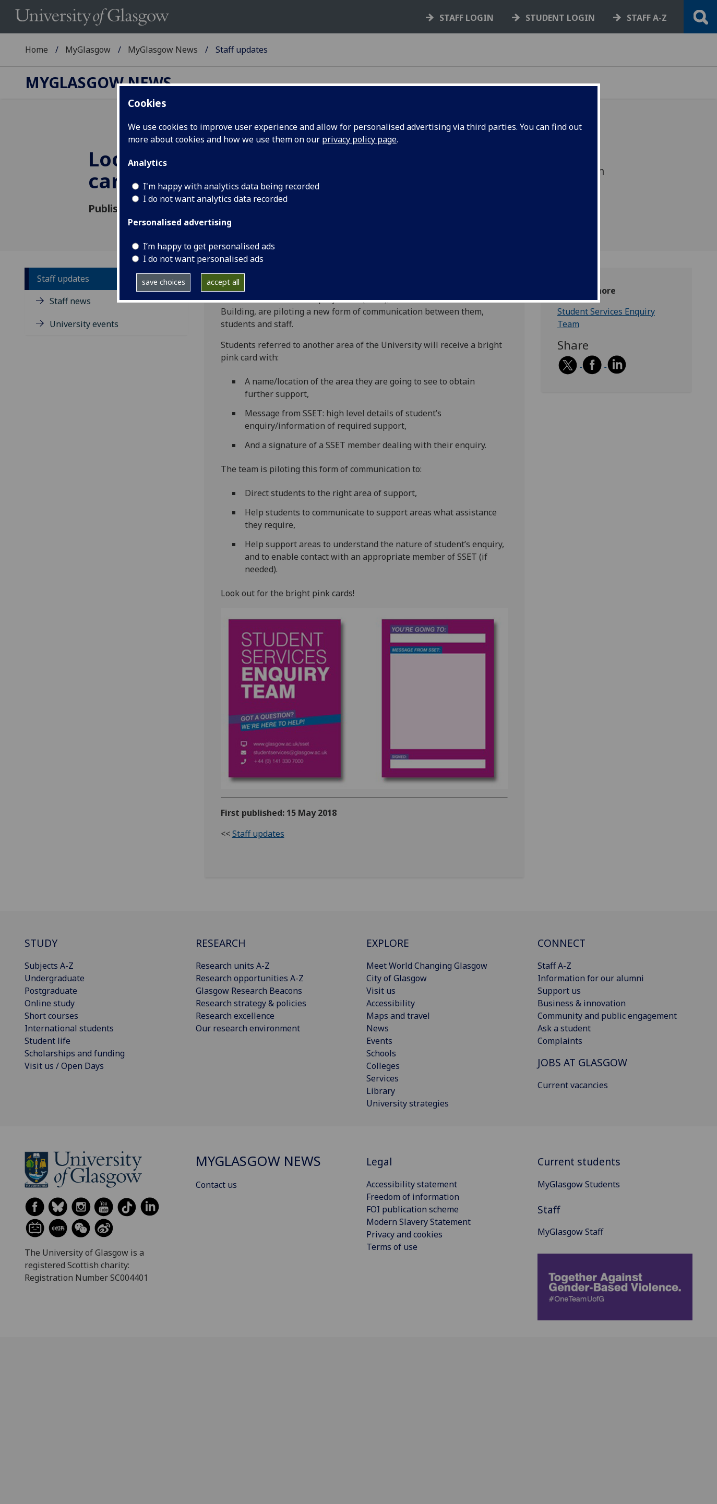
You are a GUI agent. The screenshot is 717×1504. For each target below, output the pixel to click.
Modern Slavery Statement (418, 1222)
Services (382, 1078)
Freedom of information (412, 1196)
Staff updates (63, 278)
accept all (223, 282)
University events (84, 324)
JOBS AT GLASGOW (582, 1062)
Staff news (70, 301)
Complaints (559, 1040)
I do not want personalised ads (203, 258)
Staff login (466, 17)
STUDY (41, 943)
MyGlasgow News (163, 49)
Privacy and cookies (404, 1234)
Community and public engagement (607, 1015)
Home (36, 49)
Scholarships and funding (75, 1053)
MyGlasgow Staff (570, 1231)
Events (379, 1040)
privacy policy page (359, 139)
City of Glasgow (396, 978)
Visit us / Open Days (64, 1066)
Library (380, 1091)
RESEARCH (221, 943)
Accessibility (390, 1003)
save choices (163, 282)
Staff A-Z (554, 965)
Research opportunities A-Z (250, 978)
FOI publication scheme (412, 1209)
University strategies (407, 1103)
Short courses (51, 1015)
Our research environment (248, 1028)
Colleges (383, 1066)
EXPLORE (387, 943)
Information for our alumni (590, 978)
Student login (560, 17)
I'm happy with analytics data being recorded (231, 186)
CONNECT (561, 943)
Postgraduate (51, 990)
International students (69, 1028)
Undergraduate (55, 978)
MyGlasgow (88, 49)
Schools (381, 1053)
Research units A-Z (233, 965)
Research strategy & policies (251, 1003)
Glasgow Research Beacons (249, 990)
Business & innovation (581, 1003)
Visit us (381, 990)
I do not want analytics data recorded (215, 198)
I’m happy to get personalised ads (209, 246)
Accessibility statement (411, 1184)
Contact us (216, 1184)
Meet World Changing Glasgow (426, 965)
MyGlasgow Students (578, 1184)
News (377, 1028)
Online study (50, 1003)
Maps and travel (398, 1015)
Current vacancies (572, 1085)
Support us (559, 990)
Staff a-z (647, 17)
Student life (47, 1040)
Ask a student (564, 1028)
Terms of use (391, 1247)
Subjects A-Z (49, 965)
